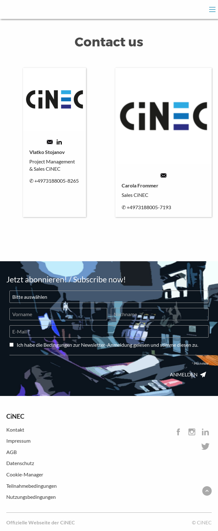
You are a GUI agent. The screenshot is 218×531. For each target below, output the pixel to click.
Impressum (18, 441)
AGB (11, 452)
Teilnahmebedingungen (31, 486)
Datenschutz (20, 463)
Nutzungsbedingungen (31, 497)
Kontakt (15, 430)
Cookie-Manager (24, 474)
